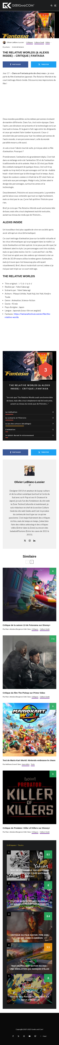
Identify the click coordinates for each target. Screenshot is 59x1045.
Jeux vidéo (25, 764)
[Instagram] (24, 1036)
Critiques (29, 42)
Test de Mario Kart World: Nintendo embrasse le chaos (29, 760)
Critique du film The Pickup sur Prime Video (24, 693)
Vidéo (47, 42)
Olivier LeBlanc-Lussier (15, 42)
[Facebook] (13, 1036)
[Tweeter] (43, 64)
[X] (18, 1036)
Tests (33, 764)
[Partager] (15, 64)
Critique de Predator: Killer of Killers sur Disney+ (26, 828)
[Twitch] (35, 1036)
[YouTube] (29, 1036)
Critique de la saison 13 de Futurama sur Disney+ (26, 625)
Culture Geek (39, 42)
